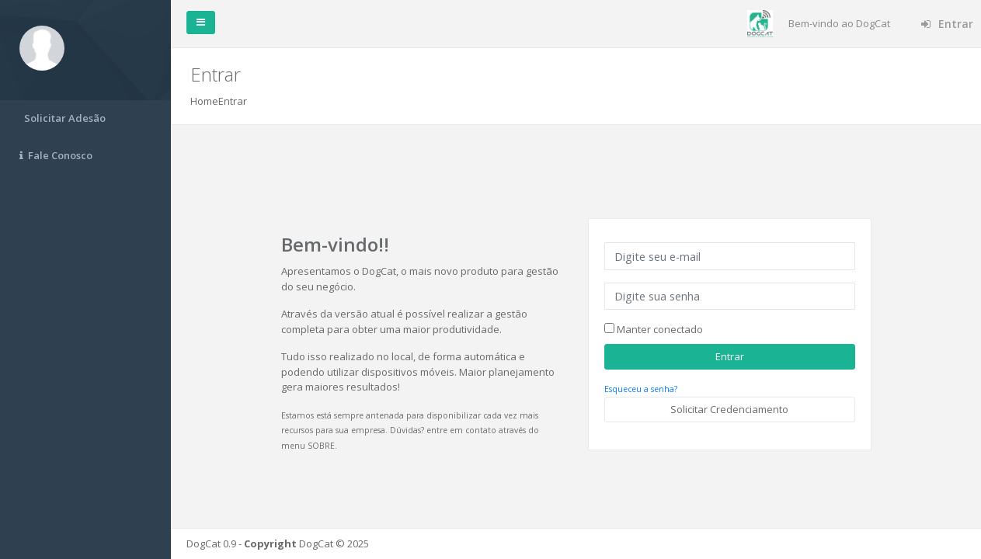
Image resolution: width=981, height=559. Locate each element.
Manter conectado (658, 329)
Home (204, 101)
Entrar (947, 23)
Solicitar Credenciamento (729, 409)
